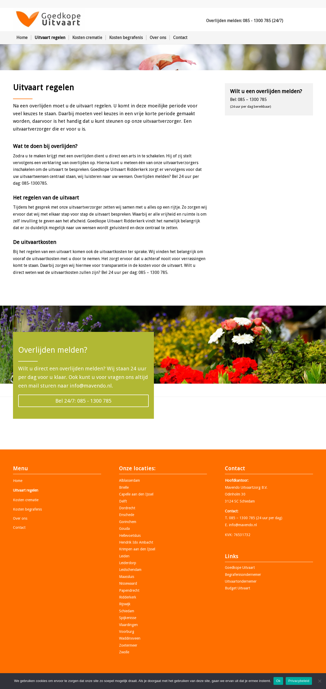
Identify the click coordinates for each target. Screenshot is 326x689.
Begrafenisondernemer (243, 574)
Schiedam (126, 611)
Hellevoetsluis (130, 535)
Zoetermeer (128, 645)
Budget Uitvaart (237, 588)
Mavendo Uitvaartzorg (242, 487)
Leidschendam (130, 570)
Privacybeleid (298, 681)
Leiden (124, 556)
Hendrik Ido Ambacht (136, 542)
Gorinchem (127, 522)
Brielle (124, 487)
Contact (19, 527)
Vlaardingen (128, 625)
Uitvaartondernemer (241, 581)
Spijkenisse (127, 618)
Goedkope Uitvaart (240, 567)
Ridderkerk (127, 597)
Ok (278, 681)
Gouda (124, 528)
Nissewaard (128, 583)
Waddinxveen (129, 638)
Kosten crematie (25, 500)
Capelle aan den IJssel (136, 494)
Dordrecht (127, 508)
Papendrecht (129, 590)
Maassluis (126, 577)
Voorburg (126, 631)
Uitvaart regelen (25, 490)
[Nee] (319, 681)
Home (17, 481)
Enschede (126, 515)
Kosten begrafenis (27, 509)
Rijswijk (125, 604)
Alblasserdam (129, 480)
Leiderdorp (127, 563)
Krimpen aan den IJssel (137, 549)
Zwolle (124, 652)
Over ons (20, 518)
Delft (123, 501)
